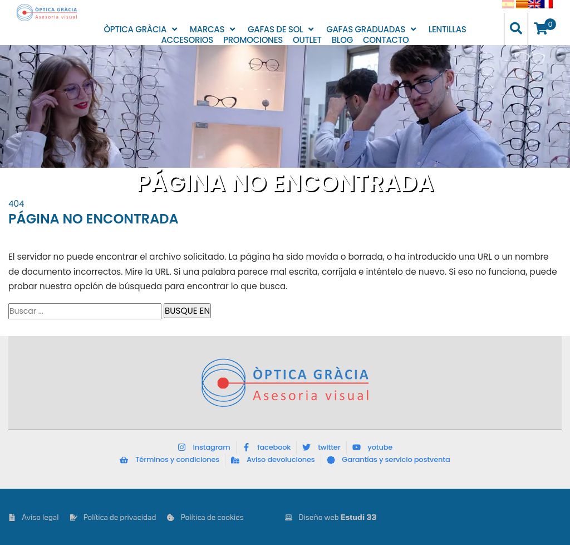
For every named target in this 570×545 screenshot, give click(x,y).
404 (16, 204)
